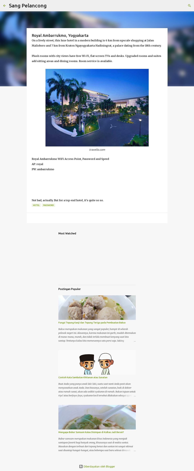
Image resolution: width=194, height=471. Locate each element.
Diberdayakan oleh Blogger (97, 466)
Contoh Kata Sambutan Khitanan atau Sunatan (82, 377)
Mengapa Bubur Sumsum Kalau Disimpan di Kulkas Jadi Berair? (91, 432)
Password (48, 205)
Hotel (36, 205)
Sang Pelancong (28, 5)
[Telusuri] (51, 6)
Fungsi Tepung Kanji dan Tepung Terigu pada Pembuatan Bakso (92, 322)
